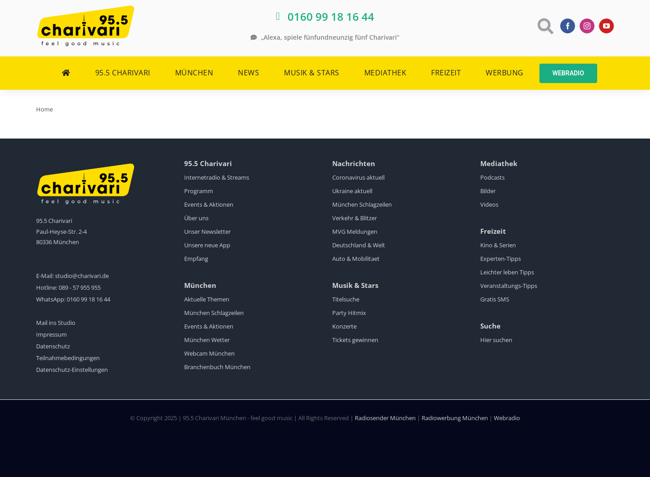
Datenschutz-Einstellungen (72, 370)
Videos (489, 204)
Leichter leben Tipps (507, 272)
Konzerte (344, 326)
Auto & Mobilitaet (356, 259)
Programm (198, 191)
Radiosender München (385, 418)
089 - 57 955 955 (80, 287)
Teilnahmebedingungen (68, 358)
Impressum (51, 334)
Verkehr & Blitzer (354, 218)
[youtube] (606, 26)
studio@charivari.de (82, 276)
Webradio (507, 418)
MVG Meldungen (354, 231)
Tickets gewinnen (355, 340)
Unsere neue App (207, 245)
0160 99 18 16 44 (88, 299)
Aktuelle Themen (206, 299)
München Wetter (207, 340)
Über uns (196, 218)
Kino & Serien (498, 245)
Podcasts (492, 177)
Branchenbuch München (217, 367)
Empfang (196, 259)
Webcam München (209, 353)
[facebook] (567, 26)
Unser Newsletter (207, 231)
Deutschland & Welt (358, 245)
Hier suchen (496, 340)
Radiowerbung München (455, 418)
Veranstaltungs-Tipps (508, 286)
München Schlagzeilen (214, 313)
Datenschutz (53, 346)
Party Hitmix (349, 313)
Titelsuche (345, 299)
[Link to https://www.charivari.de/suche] (545, 26)
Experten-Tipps (500, 259)
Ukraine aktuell (352, 191)
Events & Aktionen (208, 204)
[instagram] (587, 26)
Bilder (488, 191)
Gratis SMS (494, 299)
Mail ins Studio (55, 323)
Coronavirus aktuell (358, 177)
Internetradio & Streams (216, 177)
